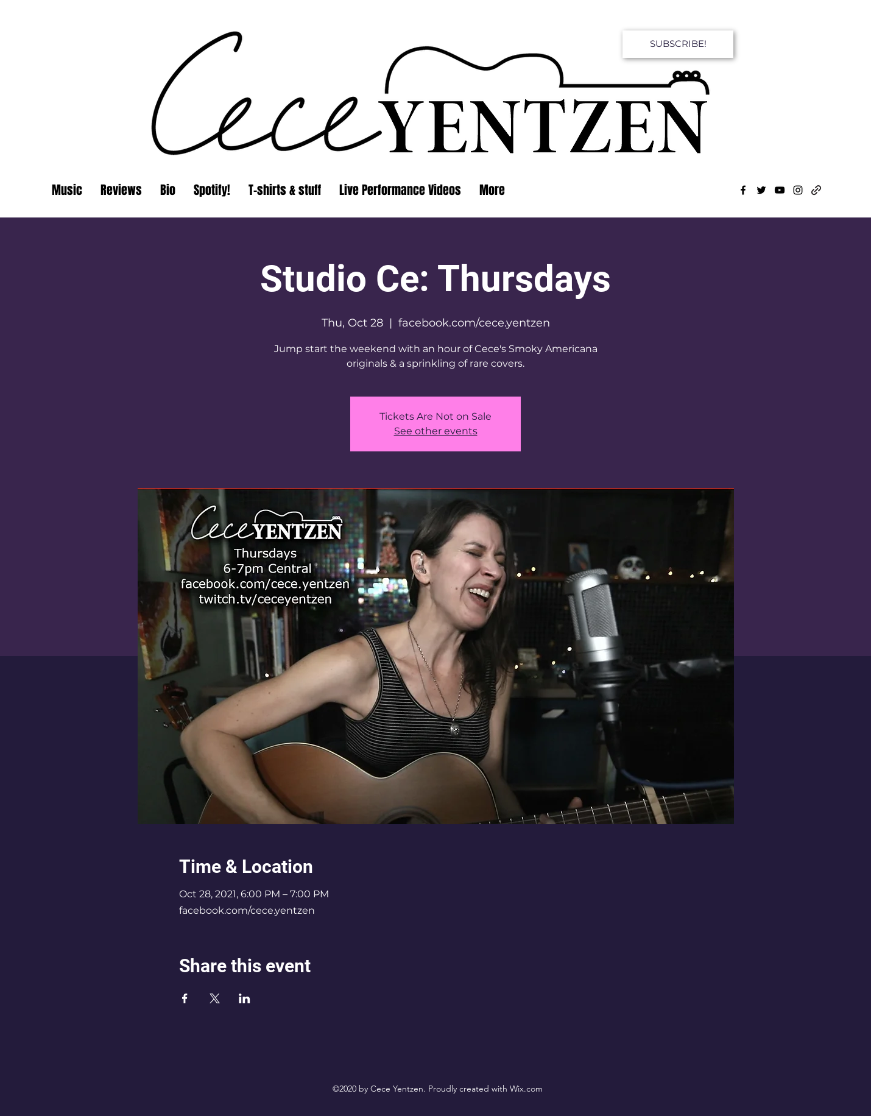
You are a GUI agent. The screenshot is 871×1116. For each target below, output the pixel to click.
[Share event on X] (214, 998)
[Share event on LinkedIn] (244, 998)
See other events (436, 431)
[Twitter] (761, 190)
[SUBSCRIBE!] (677, 44)
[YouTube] (780, 190)
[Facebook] (743, 190)
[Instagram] (798, 190)
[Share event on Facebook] (185, 998)
